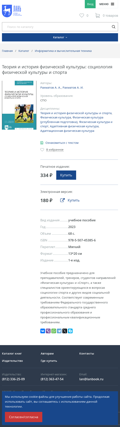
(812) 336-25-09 (13, 379)
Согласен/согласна (23, 417)
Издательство (12, 361)
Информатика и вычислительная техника (63, 51)
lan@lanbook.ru (91, 379)
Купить (66, 175)
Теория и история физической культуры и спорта (76, 113)
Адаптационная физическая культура (67, 131)
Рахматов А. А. (50, 87)
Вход (90, 4)
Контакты (86, 353)
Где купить (49, 361)
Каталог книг (12, 353)
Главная (7, 51)
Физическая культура (55, 117)
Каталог (23, 51)
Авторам (47, 353)
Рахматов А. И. (73, 87)
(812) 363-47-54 (52, 379)
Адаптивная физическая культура (74, 126)
